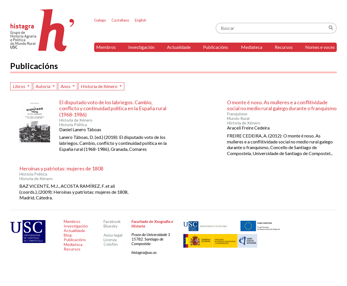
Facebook (112, 221)
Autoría (43, 86)
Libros (19, 86)
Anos (66, 86)
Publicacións (215, 47)
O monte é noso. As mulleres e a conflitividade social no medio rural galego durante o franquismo (281, 105)
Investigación (141, 47)
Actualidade (179, 47)
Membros (106, 47)
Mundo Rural (238, 118)
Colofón (111, 244)
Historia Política (73, 124)
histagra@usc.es (143, 252)
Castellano (120, 20)
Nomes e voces (320, 47)
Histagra (42, 30)
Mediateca (251, 47)
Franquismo (237, 114)
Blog (68, 235)
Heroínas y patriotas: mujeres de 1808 (61, 168)
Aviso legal (113, 235)
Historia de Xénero (99, 86)
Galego (100, 20)
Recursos (284, 47)
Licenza (110, 239)
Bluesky (110, 226)
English (140, 20)
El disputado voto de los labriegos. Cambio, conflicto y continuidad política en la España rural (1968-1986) (112, 108)
